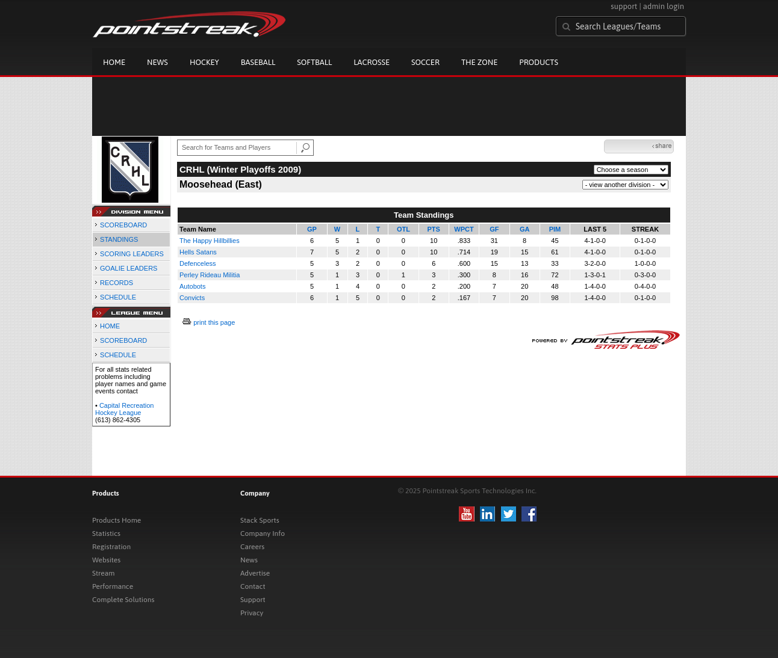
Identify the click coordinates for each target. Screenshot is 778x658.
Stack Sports (259, 520)
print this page (214, 322)
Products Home (116, 520)
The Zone (479, 62)
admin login (663, 6)
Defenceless (197, 263)
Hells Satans (198, 252)
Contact (253, 586)
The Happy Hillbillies (209, 240)
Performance (112, 586)
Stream (103, 573)
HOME (110, 326)
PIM (555, 229)
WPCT (463, 229)
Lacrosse (371, 62)
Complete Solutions (123, 599)
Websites (106, 560)
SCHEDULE (118, 297)
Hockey (204, 62)
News (157, 62)
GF (494, 229)
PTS (434, 229)
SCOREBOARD (123, 225)
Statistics (106, 533)
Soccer (425, 62)
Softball (314, 62)
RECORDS (116, 282)
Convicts (192, 297)
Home (114, 62)
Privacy (251, 613)
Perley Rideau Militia (209, 274)
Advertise (255, 573)
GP (312, 229)
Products (538, 62)
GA (525, 229)
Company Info (262, 533)
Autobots (192, 286)
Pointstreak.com (189, 25)
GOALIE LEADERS (128, 268)
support (624, 6)
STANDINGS (119, 239)
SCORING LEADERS (132, 253)
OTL (403, 229)
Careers (252, 547)
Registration (111, 547)
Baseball (258, 62)
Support (253, 599)
